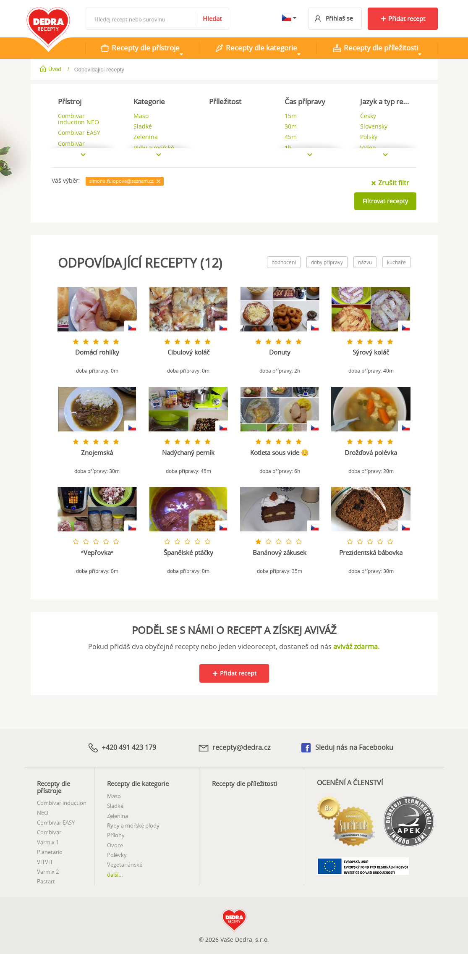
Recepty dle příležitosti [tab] (375, 48)
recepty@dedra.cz (234, 747)
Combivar (49, 832)
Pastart (46, 881)
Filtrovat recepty (385, 201)
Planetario (50, 851)
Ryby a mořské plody (133, 825)
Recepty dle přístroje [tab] (140, 48)
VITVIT (45, 861)
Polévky (117, 854)
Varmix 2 (48, 871)
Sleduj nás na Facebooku (346, 747)
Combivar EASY (56, 822)
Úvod (51, 69)
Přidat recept (402, 18)
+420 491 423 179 (121, 747)
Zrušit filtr (390, 182)
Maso (114, 795)
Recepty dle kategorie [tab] (255, 48)
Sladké (115, 805)
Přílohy (116, 834)
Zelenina (117, 815)
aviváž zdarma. (356, 646)
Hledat (212, 18)
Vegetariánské (124, 864)
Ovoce (115, 844)
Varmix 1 (48, 841)
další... (115, 874)
